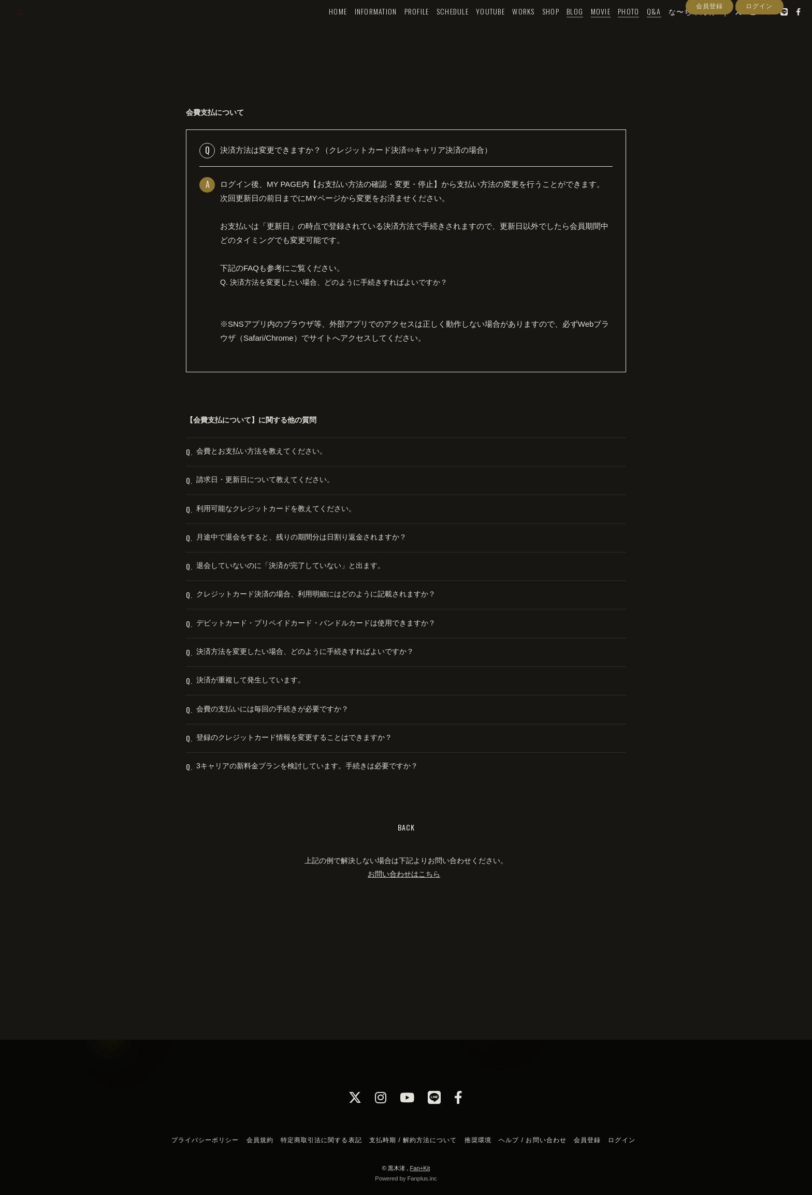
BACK (406, 934)
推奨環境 (478, 1140)
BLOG (556, 29)
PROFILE (397, 29)
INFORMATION (357, 29)
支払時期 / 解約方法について (413, 1140)
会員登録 (709, 48)
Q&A (635, 29)
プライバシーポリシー (205, 1140)
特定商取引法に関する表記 (321, 1140)
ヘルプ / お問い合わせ (532, 1140)
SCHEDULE (433, 29)
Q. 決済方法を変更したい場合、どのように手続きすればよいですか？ (341, 282)
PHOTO (609, 29)
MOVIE (581, 29)
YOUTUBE (471, 29)
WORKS (505, 29)
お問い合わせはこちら (404, 981)
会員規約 (260, 1140)
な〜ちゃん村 (673, 29)
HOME (319, 29)
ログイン (759, 48)
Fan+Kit (420, 1168)
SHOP (531, 29)
